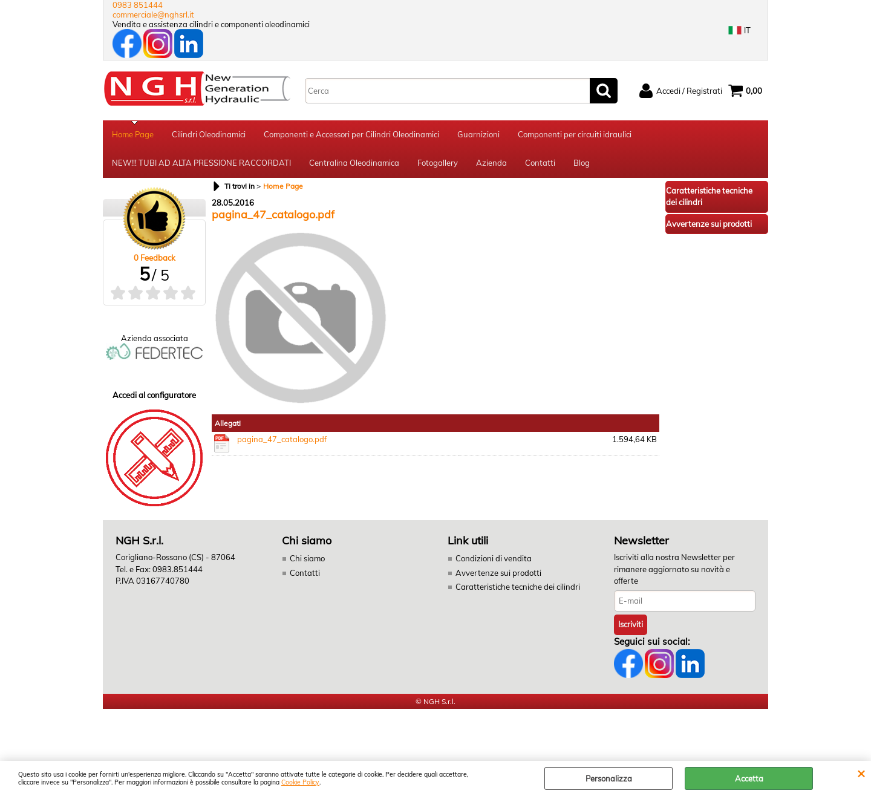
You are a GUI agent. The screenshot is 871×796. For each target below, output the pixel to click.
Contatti (540, 165)
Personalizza (609, 778)
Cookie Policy (300, 782)
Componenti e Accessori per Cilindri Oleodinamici (351, 135)
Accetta (749, 778)
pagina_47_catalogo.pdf (282, 441)
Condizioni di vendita (493, 561)
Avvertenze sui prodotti (498, 575)
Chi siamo (307, 561)
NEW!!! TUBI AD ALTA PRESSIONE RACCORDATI (201, 165)
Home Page (133, 135)
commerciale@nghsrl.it (153, 14)
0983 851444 (138, 5)
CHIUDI (861, 773)
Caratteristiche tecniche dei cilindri (517, 590)
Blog (581, 165)
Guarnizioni (478, 135)
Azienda (491, 165)
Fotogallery (437, 165)
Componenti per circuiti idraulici (574, 135)
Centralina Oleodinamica (354, 165)
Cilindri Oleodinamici (209, 135)
